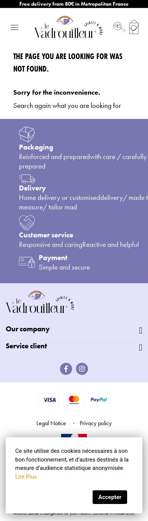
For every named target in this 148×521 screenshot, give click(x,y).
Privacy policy (96, 423)
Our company (28, 329)
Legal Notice (51, 423)
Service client (26, 346)
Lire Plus (26, 476)
